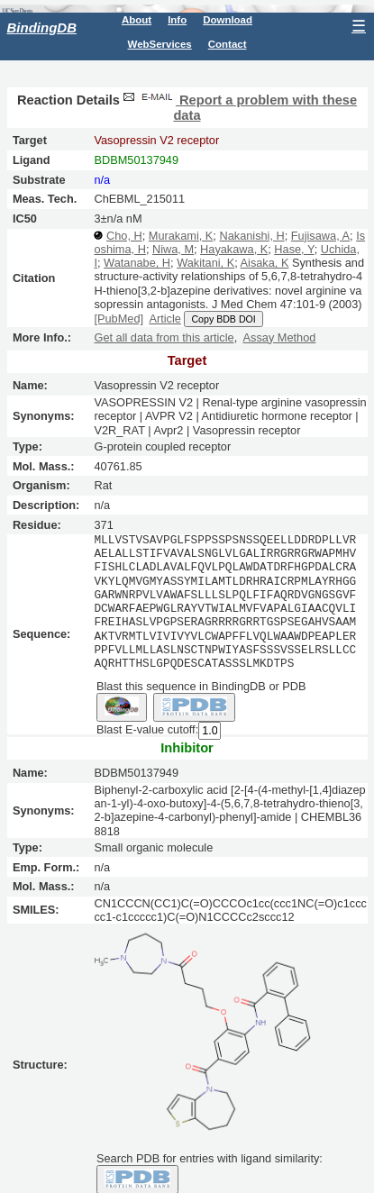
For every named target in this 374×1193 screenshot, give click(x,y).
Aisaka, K (265, 262)
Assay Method (279, 337)
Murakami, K (181, 235)
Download (227, 19)
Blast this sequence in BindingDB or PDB (201, 685)
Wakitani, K (205, 262)
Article (164, 318)
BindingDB (42, 27)
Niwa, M (173, 249)
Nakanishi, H (251, 235)
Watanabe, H (137, 262)
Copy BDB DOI (223, 319)
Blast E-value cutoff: (147, 729)
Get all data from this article (163, 337)
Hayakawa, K (234, 249)
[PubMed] (118, 318)
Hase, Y (294, 249)
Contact (227, 44)
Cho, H (124, 235)
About (136, 19)
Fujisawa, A (320, 235)
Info (177, 19)
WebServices (160, 44)
